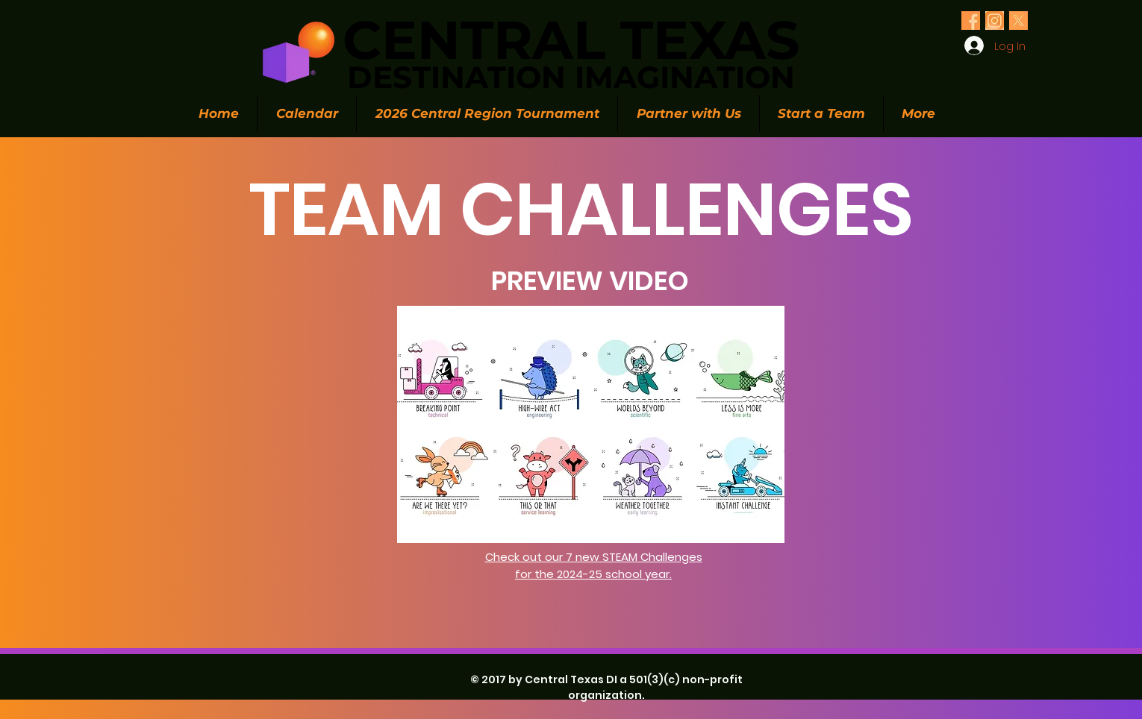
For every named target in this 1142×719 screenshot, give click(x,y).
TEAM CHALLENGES (581, 209)
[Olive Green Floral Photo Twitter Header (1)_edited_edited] (970, 20)
